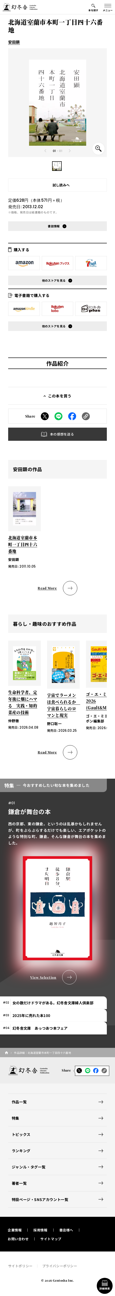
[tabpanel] (57, 882)
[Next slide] (69, 151)
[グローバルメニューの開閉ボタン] (108, 7)
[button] (57, 166)
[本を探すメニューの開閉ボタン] (93, 7)
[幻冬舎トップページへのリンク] (19, 7)
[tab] (53, 1002)
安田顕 (14, 42)
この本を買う (60, 396)
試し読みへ (61, 185)
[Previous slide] (45, 151)
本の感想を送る (62, 434)
